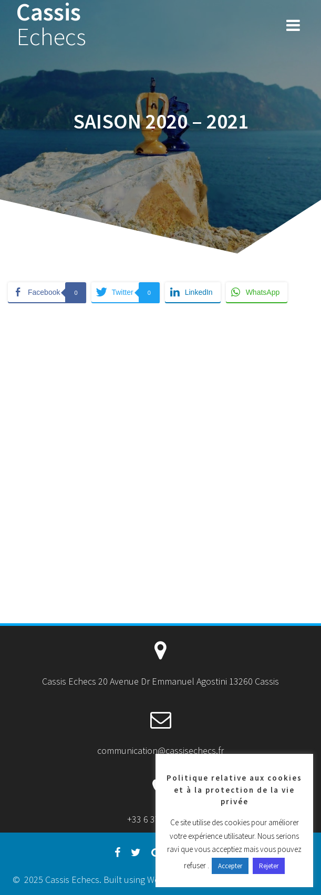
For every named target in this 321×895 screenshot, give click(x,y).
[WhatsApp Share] (257, 292)
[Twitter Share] (125, 292)
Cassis (51, 24)
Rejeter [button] (268, 865)
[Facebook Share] (47, 292)
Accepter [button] (230, 865)
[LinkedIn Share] (193, 292)
